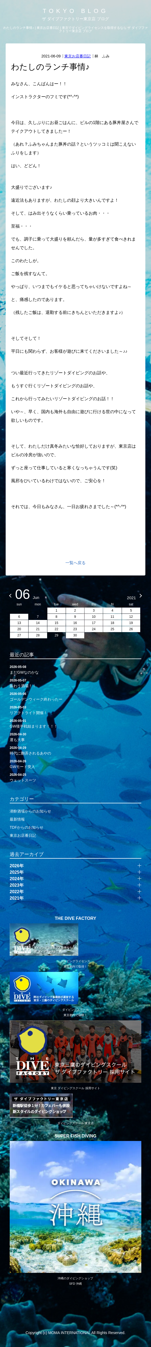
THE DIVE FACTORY (75, 918)
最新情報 (17, 819)
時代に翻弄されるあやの (75, 750)
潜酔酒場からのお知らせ (30, 811)
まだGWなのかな (75, 669)
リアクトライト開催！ (75, 710)
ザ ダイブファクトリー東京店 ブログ (75, 18)
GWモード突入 (75, 764)
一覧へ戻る (75, 562)
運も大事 (75, 737)
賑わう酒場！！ (75, 683)
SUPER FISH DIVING (76, 1136)
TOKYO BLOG (75, 11)
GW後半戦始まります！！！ (75, 723)
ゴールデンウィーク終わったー (75, 696)
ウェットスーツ (75, 777)
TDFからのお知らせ (26, 827)
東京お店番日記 (77, 56)
